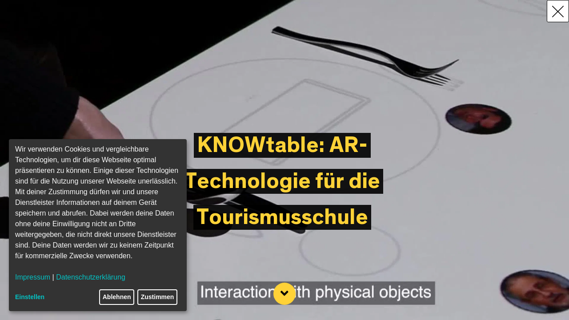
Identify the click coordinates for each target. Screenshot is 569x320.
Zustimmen (157, 296)
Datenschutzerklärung (90, 277)
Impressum (32, 277)
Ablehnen (117, 296)
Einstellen (29, 296)
